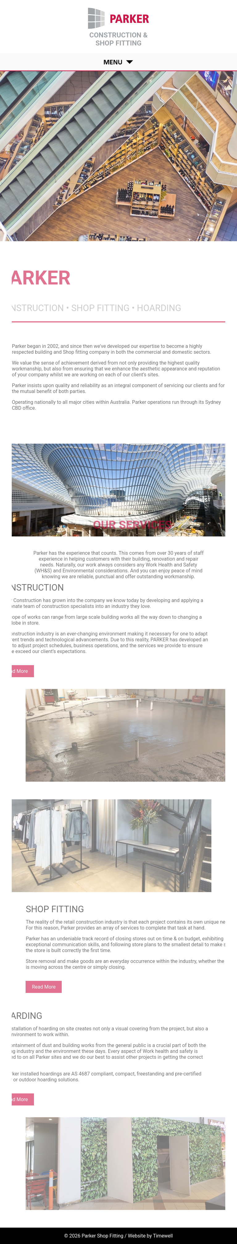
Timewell (163, 1236)
